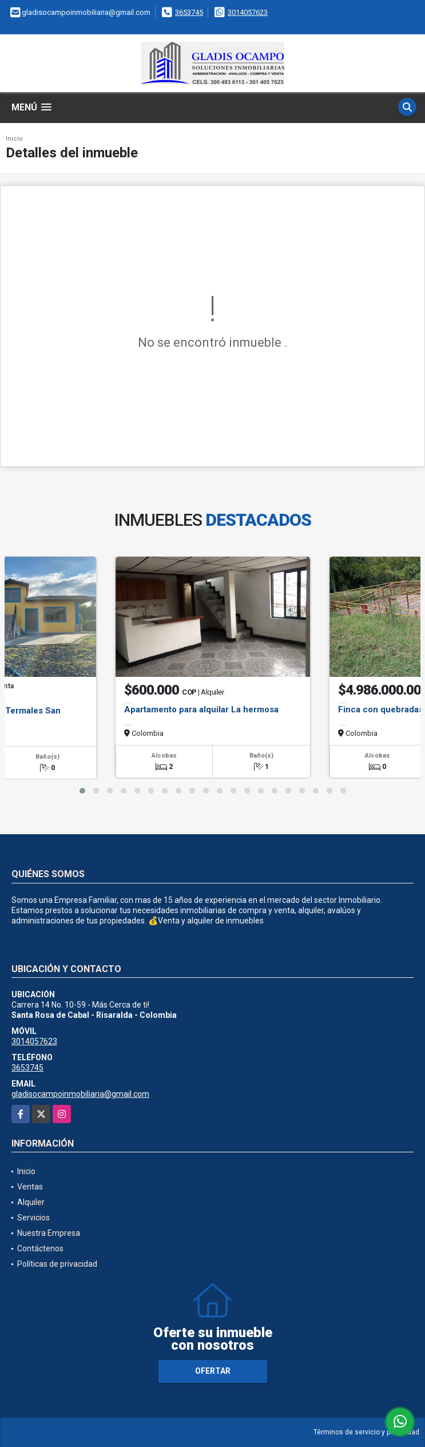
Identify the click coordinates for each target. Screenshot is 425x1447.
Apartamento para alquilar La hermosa (201, 709)
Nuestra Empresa (48, 1233)
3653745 (189, 12)
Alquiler (31, 1202)
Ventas (30, 1186)
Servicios (33, 1217)
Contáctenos (40, 1248)
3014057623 (248, 12)
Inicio (14, 138)
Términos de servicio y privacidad (366, 1432)
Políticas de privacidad (57, 1263)
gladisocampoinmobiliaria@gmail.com (80, 1094)
